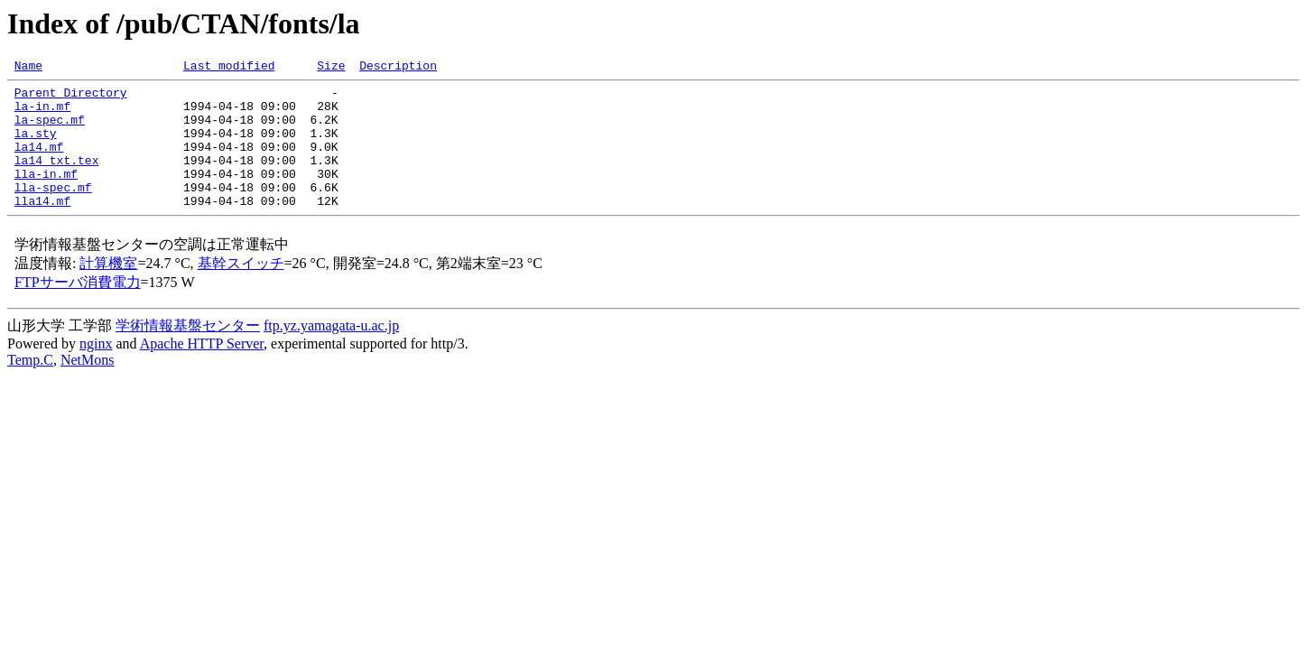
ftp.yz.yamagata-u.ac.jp (331, 352)
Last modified (228, 68)
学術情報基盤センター (188, 352)
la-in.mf (42, 114)
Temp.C (30, 387)
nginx (95, 370)
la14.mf (39, 162)
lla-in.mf (46, 195)
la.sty (35, 146)
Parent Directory (70, 97)
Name (28, 68)
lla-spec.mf (53, 211)
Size (331, 68)
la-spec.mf (49, 130)
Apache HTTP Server (202, 370)
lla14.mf (42, 227)
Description (398, 68)
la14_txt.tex (56, 179)
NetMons (87, 387)
